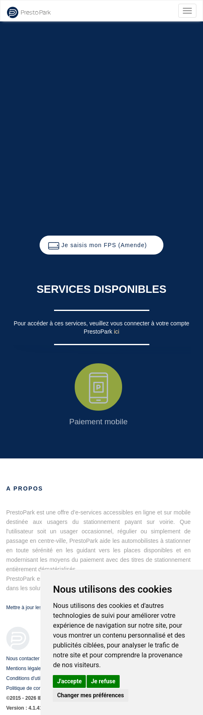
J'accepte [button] (69, 681)
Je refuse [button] (103, 681)
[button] (101, 245)
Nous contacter (23, 658)
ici (116, 331)
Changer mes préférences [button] (90, 695)
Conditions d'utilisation (30, 678)
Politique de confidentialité (35, 688)
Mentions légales (24, 668)
